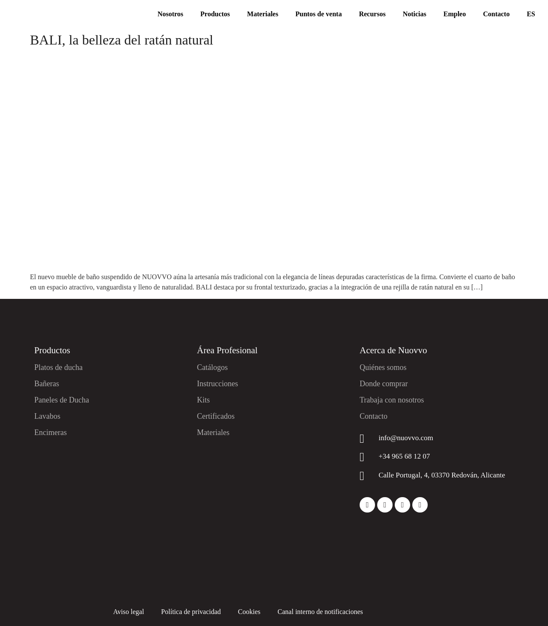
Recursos (372, 14)
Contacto (496, 14)
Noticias (414, 14)
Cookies (249, 611)
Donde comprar (384, 383)
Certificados (216, 416)
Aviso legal (128, 611)
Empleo (455, 14)
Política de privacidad (191, 611)
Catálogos (212, 367)
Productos (215, 14)
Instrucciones (217, 383)
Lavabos (47, 416)
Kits (203, 400)
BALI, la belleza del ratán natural (121, 40)
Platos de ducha (58, 367)
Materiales (262, 14)
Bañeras (46, 383)
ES (531, 14)
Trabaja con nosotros (392, 400)
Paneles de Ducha (61, 400)
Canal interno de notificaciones (320, 611)
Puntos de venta (318, 14)
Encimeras (50, 432)
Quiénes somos (383, 367)
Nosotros (170, 14)
